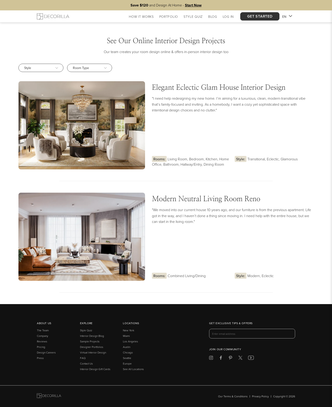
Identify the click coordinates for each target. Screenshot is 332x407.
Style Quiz (86, 330)
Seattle (127, 358)
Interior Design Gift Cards (95, 369)
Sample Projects (90, 341)
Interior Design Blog (92, 336)
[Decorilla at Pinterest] (230, 358)
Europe (127, 363)
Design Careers (46, 352)
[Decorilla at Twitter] (240, 358)
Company (42, 336)
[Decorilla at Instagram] (211, 358)
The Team (43, 330)
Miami (126, 336)
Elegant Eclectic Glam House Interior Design (218, 87)
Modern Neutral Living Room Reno (206, 199)
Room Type (90, 68)
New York (128, 330)
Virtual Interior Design (93, 352)
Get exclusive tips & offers (231, 323)
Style (41, 68)
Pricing (41, 347)
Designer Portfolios (91, 347)
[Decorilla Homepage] (53, 16)
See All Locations (133, 369)
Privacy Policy (260, 396)
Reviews (42, 341)
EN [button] (287, 17)
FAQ (83, 358)
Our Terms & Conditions (233, 396)
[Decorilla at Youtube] (251, 358)
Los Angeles (130, 341)
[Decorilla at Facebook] (221, 358)
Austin (126, 347)
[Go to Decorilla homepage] (49, 396)
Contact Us (86, 363)
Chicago (128, 352)
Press (40, 358)
